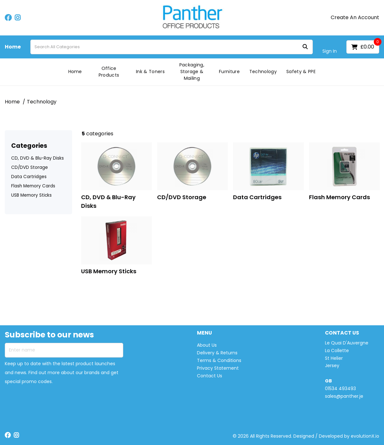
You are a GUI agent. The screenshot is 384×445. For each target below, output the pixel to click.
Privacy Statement (218, 368)
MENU (204, 333)
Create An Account (355, 17)
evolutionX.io (365, 436)
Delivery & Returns (217, 353)
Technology (263, 71)
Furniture (229, 71)
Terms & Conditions (219, 360)
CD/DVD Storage (29, 167)
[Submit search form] (305, 47)
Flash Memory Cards (33, 186)
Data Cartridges (29, 177)
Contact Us (209, 376)
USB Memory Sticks (31, 195)
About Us (207, 345)
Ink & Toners (150, 71)
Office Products (109, 71)
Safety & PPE (301, 71)
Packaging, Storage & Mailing (191, 71)
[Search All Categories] (171, 47)
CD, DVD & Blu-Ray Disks (37, 158)
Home (13, 46)
